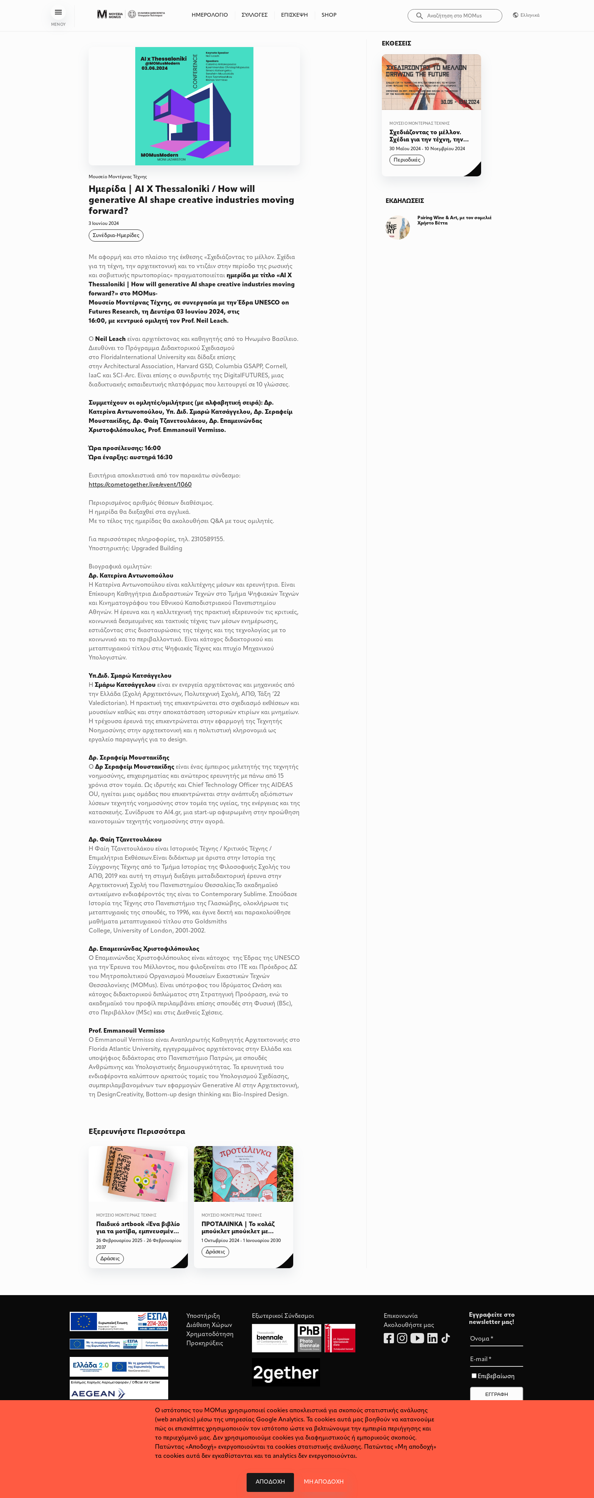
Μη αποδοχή (323, 1482)
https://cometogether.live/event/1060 (140, 485)
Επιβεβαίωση (496, 1377)
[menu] (58, 12)
